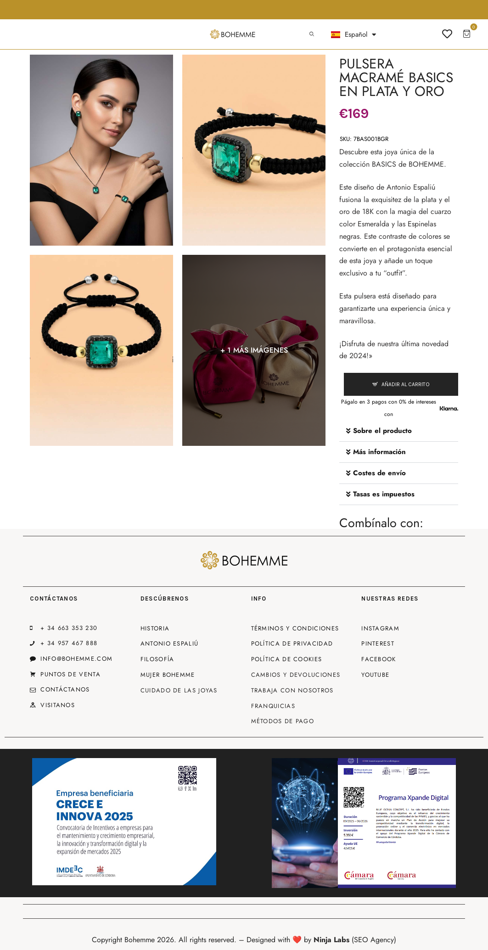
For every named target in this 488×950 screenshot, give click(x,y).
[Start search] (311, 34)
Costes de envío (379, 473)
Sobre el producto (382, 431)
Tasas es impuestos (384, 494)
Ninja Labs (331, 939)
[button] (398, 431)
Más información (379, 452)
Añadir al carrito (405, 384)
